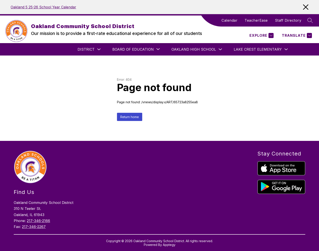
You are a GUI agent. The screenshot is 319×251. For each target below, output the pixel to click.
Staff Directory (288, 20)
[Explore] (261, 35)
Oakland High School (193, 49)
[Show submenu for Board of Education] (133, 49)
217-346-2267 (34, 226)
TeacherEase (256, 20)
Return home (129, 117)
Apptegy (169, 245)
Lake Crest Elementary (258, 49)
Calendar (229, 20)
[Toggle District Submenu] (99, 49)
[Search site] (310, 20)
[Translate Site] (296, 35)
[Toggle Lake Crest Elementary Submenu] (286, 49)
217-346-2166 (38, 220)
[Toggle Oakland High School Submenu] (220, 49)
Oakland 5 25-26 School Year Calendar (43, 7)
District (86, 49)
